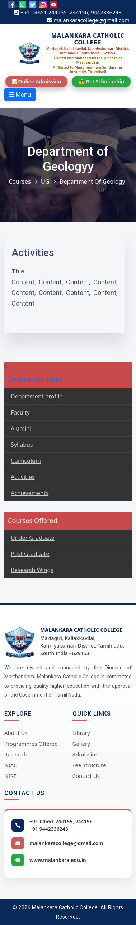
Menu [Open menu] (20, 94)
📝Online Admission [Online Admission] (36, 81)
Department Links (35, 379)
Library (81, 733)
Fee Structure (89, 765)
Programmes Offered (31, 743)
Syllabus (22, 445)
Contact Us (86, 776)
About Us (16, 733)
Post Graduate (30, 554)
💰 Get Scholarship (101, 81)
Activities (23, 477)
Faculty (20, 412)
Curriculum (26, 461)
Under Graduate (33, 538)
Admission (85, 754)
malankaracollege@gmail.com (91, 20)
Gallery (81, 743)
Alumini (21, 428)
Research (15, 754)
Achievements (29, 493)
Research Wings (32, 570)
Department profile (36, 396)
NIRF (10, 776)
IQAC (10, 765)
